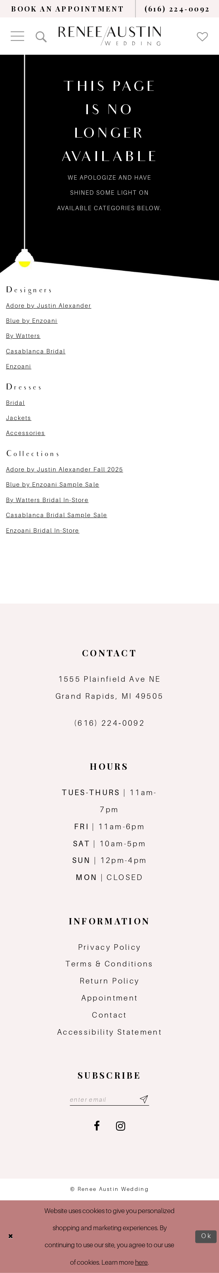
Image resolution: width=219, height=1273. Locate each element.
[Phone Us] (177, 8)
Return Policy (110, 980)
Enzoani (18, 366)
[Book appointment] (68, 8)
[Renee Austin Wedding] (109, 36)
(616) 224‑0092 (109, 723)
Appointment (109, 997)
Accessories (25, 432)
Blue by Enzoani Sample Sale (52, 484)
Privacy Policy (109, 947)
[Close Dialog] (11, 1236)
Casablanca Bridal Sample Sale (56, 515)
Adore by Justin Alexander (48, 305)
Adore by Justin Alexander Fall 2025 (64, 469)
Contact (109, 1014)
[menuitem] (68, 8)
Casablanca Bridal (35, 351)
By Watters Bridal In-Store (47, 500)
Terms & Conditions (109, 963)
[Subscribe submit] (143, 1099)
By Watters (23, 335)
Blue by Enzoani (31, 320)
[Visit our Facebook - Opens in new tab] (97, 1126)
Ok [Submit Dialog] (207, 1236)
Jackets (18, 417)
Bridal (15, 402)
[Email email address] (109, 1099)
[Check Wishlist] (202, 36)
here (141, 1262)
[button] (17, 36)
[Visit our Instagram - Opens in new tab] (120, 1126)
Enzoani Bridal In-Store (42, 530)
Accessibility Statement (109, 1032)
